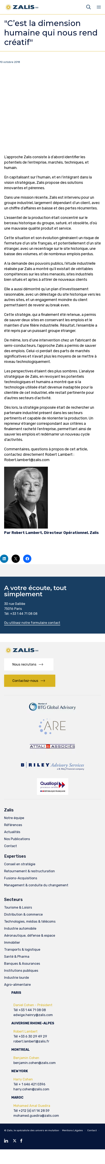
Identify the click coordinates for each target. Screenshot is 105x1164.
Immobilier (12, 942)
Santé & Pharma (16, 957)
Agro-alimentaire (17, 985)
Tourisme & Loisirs (18, 907)
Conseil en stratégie (19, 864)
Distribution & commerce (23, 914)
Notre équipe (14, 818)
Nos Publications (17, 839)
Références (13, 825)
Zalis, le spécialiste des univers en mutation (33, 1130)
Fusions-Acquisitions (20, 878)
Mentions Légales (72, 1130)
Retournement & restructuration (29, 871)
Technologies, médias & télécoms (29, 921)
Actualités (12, 832)
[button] (32, 623)
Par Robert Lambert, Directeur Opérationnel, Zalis (51, 532)
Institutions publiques (21, 971)
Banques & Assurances (22, 964)
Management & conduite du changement (36, 885)
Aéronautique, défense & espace (29, 935)
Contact (10, 846)
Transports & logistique (22, 950)
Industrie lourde (16, 978)
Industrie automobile (20, 928)
